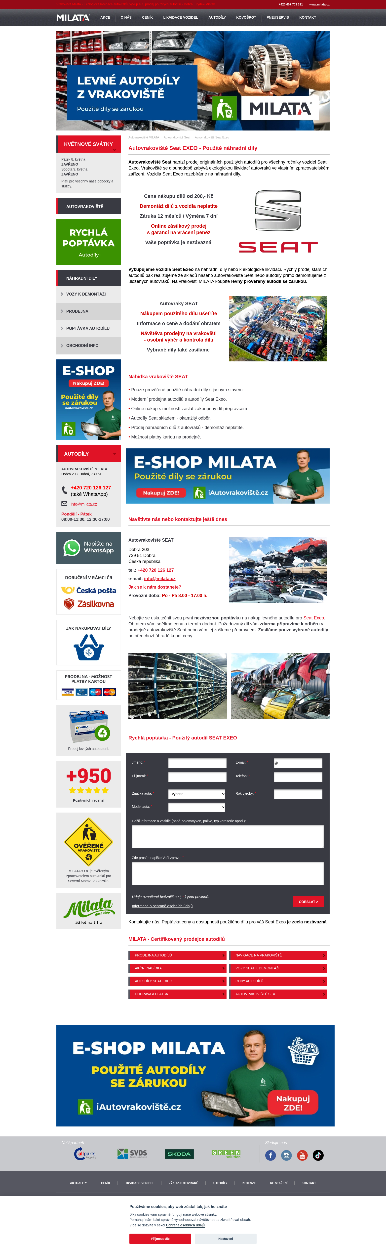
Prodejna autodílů (153, 955)
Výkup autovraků (183, 1183)
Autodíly (220, 1183)
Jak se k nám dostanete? (154, 587)
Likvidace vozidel (139, 1183)
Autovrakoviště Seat (256, 994)
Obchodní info (82, 346)
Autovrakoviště (84, 207)
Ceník (105, 1183)
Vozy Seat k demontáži (257, 968)
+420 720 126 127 (156, 570)
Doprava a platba (151, 994)
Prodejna (77, 311)
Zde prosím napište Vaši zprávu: (158, 858)
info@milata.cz (160, 578)
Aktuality (78, 1183)
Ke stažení (278, 1183)
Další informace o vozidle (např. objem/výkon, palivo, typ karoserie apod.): (189, 821)
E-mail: (242, 762)
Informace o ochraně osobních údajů (162, 906)
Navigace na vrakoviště (258, 955)
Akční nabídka (148, 968)
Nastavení (225, 1239)
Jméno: (139, 762)
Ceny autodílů (249, 981)
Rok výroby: (245, 793)
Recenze (249, 1183)
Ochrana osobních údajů (185, 1225)
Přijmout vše (160, 1239)
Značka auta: (143, 793)
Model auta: (142, 806)
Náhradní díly (81, 278)
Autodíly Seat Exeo (153, 981)
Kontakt (309, 1183)
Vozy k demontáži (86, 294)
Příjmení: (140, 776)
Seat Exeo (313, 617)
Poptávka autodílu (88, 328)
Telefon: (242, 776)
